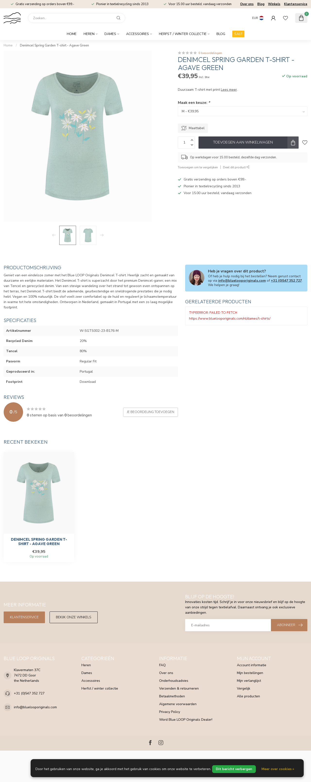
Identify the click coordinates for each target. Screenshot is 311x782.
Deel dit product (236, 167)
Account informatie (251, 665)
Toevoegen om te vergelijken (198, 167)
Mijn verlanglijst (249, 680)
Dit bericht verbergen (234, 769)
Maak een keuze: (194, 102)
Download (88, 381)
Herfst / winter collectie (183, 34)
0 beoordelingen (210, 53)
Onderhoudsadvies (173, 680)
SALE (238, 34)
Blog (260, 4)
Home (72, 34)
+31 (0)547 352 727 (286, 280)
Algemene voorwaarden (178, 704)
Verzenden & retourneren (179, 688)
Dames (110, 34)
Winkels (274, 4)
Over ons (247, 4)
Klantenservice (295, 4)
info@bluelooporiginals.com (242, 280)
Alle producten (248, 696)
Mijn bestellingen (250, 673)
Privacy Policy (169, 712)
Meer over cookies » (277, 769)
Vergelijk (243, 688)
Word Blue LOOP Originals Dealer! (185, 719)
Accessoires (137, 34)
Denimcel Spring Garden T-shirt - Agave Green (54, 45)
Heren (89, 34)
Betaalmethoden (172, 696)
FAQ (162, 665)
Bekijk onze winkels (73, 617)
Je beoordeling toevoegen (150, 412)
